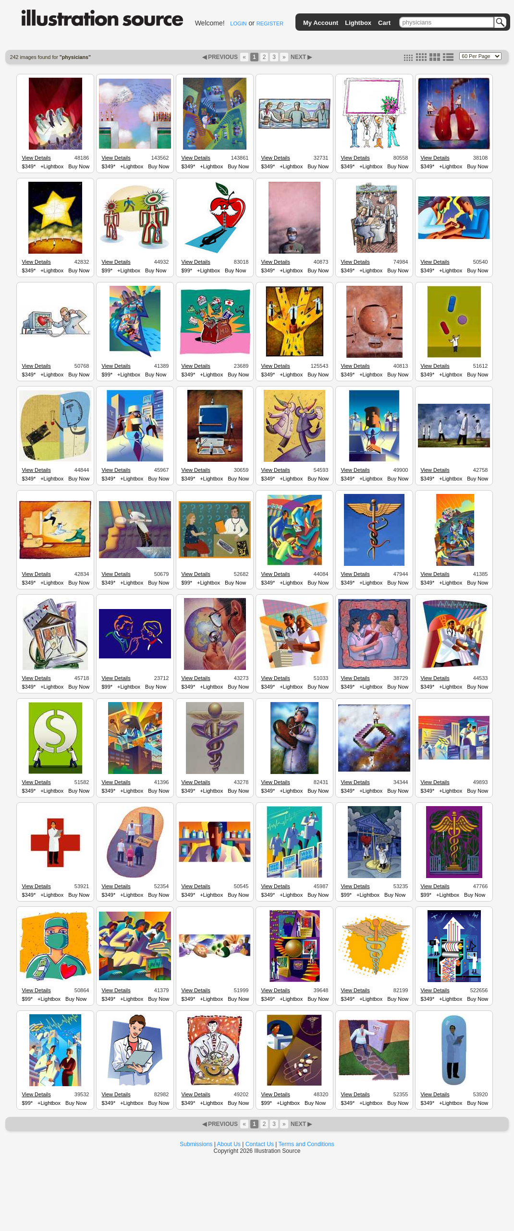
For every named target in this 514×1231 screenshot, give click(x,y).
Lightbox (358, 22)
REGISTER (270, 23)
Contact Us (259, 1144)
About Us (229, 1144)
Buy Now (78, 166)
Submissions (196, 1144)
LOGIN (238, 23)
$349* (29, 166)
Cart (384, 22)
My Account (320, 22)
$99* (106, 270)
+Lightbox (51, 166)
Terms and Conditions (306, 1144)
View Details (36, 158)
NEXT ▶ (300, 57)
